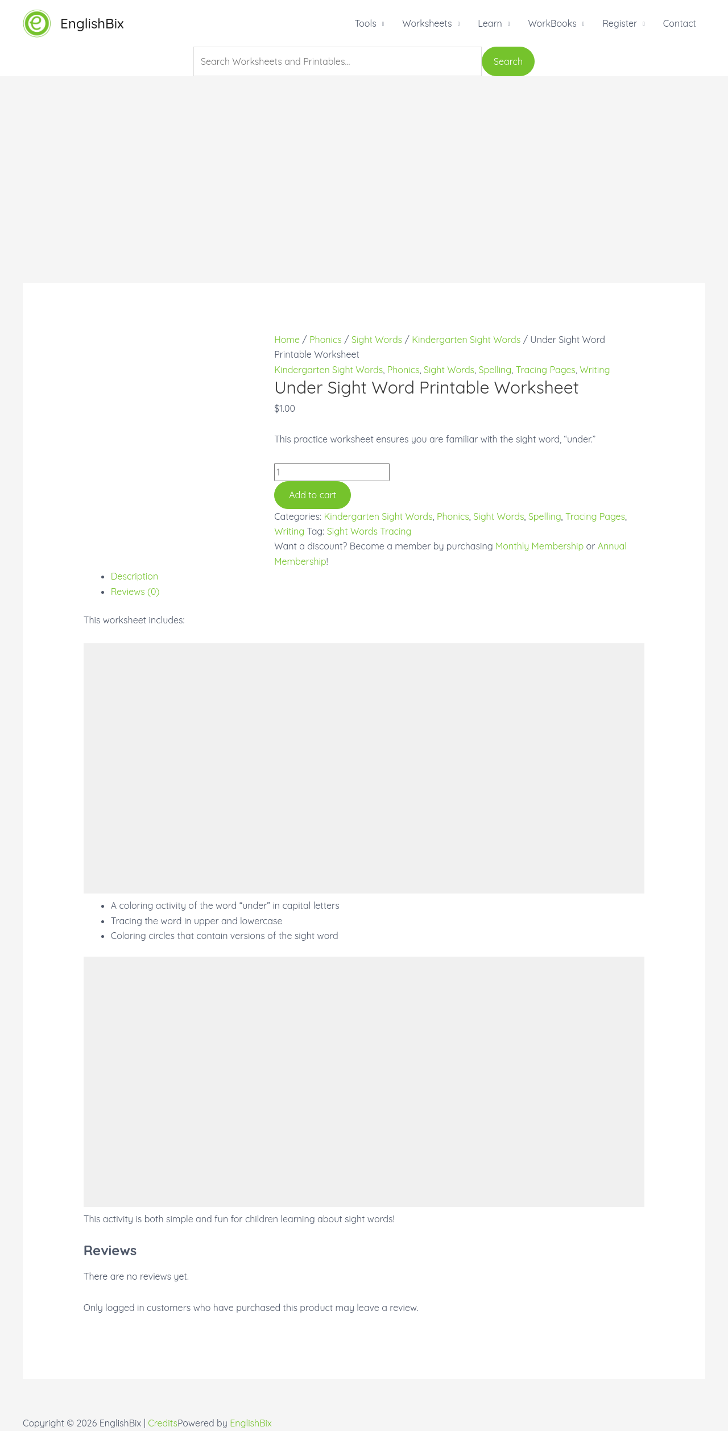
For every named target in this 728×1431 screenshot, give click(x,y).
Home (287, 339)
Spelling (495, 369)
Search (508, 61)
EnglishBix (92, 23)
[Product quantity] (332, 472)
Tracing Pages (546, 369)
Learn (490, 23)
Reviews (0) (135, 591)
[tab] (378, 576)
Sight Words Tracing (369, 531)
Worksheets (427, 23)
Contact (679, 23)
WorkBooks (552, 23)
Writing (595, 369)
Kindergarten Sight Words (466, 339)
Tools (365, 23)
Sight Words (376, 339)
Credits (162, 1423)
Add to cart (312, 495)
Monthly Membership (539, 546)
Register (619, 23)
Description (135, 576)
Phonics (325, 339)
